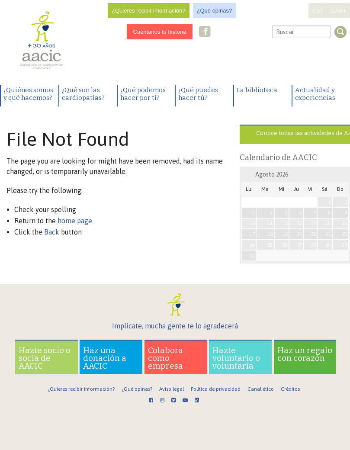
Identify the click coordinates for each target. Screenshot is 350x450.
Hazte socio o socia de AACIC (45, 358)
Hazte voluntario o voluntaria (236, 358)
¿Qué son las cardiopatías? (83, 94)
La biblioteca (257, 90)
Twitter (231, 32)
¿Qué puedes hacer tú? (198, 94)
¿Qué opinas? (214, 10)
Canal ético (260, 389)
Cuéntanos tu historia (159, 32)
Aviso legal (171, 389)
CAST (338, 10)
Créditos (290, 389)
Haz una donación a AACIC (104, 358)
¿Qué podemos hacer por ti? (143, 94)
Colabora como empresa (165, 358)
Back (51, 232)
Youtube (245, 32)
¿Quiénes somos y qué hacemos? (28, 94)
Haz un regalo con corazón (304, 354)
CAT (317, 10)
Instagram (218, 32)
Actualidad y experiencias (315, 94)
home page (75, 221)
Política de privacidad (216, 389)
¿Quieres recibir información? (149, 10)
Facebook (205, 32)
